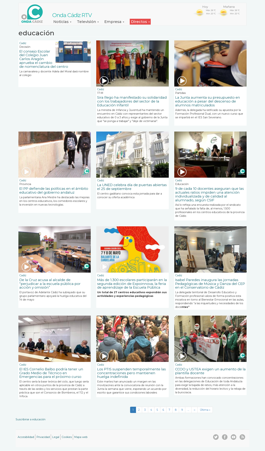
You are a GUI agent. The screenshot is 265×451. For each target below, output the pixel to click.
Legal (55, 437)
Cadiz (22, 43)
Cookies (67, 437)
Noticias (62, 21)
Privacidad (43, 437)
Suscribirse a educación (30, 419)
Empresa (114, 21)
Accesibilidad (26, 437)
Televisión (88, 21)
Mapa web (81, 437)
